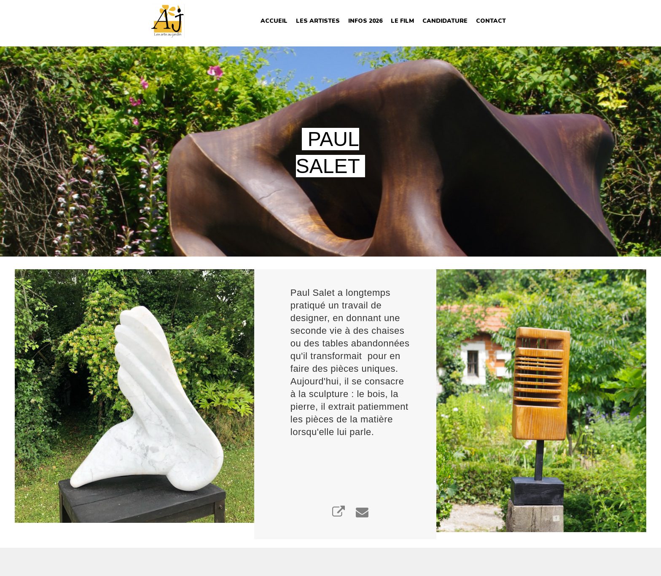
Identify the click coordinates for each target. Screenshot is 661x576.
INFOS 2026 (365, 21)
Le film (402, 21)
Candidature (445, 21)
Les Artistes (318, 21)
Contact (491, 21)
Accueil (274, 21)
